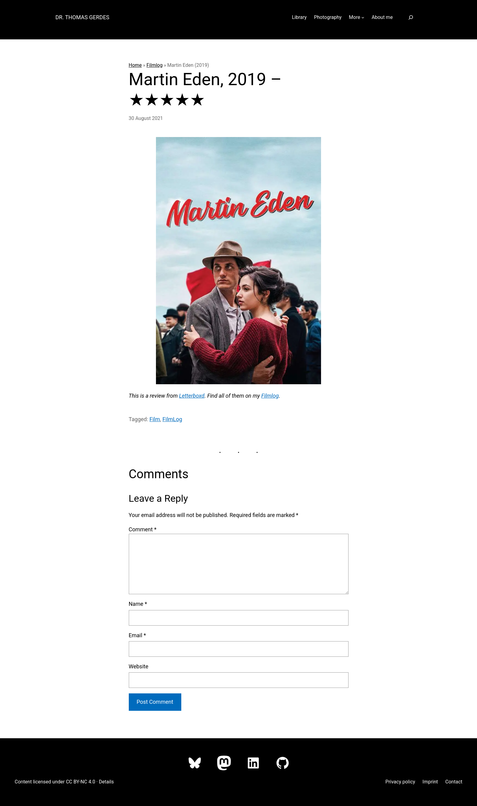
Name (138, 604)
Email (137, 635)
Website (138, 666)
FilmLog (172, 419)
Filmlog (154, 65)
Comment (143, 529)
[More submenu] (362, 17)
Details (106, 782)
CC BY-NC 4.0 (80, 782)
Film (155, 419)
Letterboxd (191, 395)
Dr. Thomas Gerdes (83, 17)
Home (135, 65)
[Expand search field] (411, 17)
